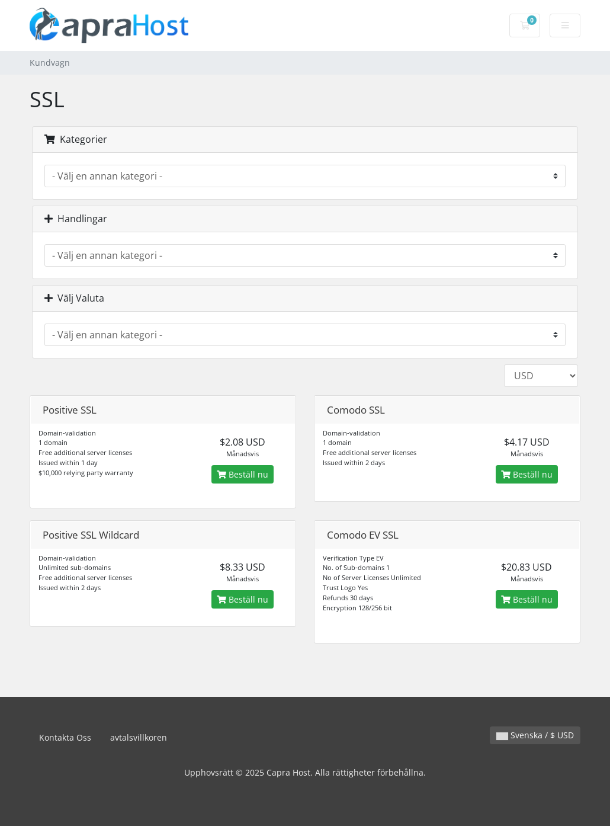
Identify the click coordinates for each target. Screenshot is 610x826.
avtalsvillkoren (138, 737)
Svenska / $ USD (535, 735)
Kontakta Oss (65, 737)
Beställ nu (242, 474)
